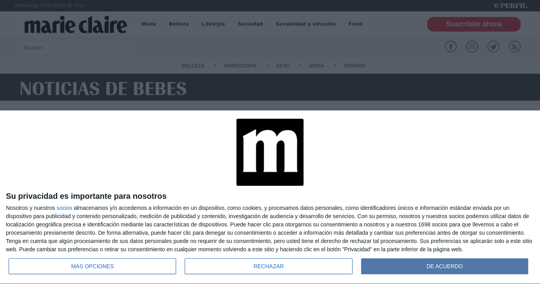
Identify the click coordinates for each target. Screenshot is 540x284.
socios (64, 208)
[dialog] (270, 197)
